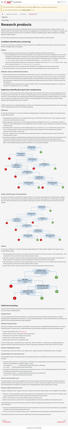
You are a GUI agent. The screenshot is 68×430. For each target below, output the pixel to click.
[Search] (62, 2)
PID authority (22, 331)
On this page (5, 20)
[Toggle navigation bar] (2, 2)
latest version (26, 10)
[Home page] (2, 14)
